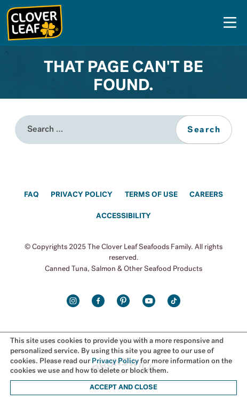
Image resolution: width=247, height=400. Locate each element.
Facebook (98, 301)
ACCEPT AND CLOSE (123, 387)
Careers (206, 194)
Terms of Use (151, 194)
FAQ (31, 194)
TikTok (174, 301)
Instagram (73, 301)
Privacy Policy (82, 194)
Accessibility (123, 216)
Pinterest (123, 301)
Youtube (149, 301)
